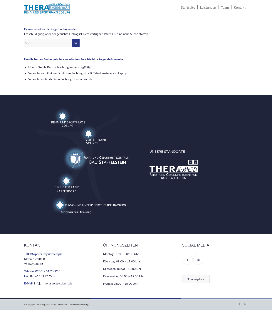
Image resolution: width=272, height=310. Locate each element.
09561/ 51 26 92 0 (47, 271)
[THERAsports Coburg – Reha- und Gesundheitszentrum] (47, 8)
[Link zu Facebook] (239, 304)
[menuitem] (188, 7)
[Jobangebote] (196, 279)
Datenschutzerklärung (78, 304)
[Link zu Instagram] (245, 304)
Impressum (62, 304)
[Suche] (52, 43)
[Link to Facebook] (188, 260)
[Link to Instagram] (198, 260)
